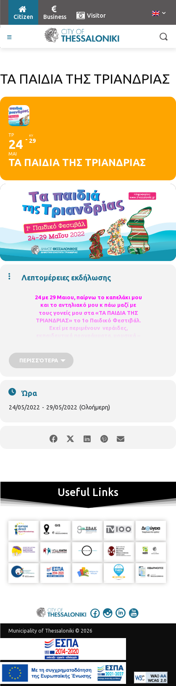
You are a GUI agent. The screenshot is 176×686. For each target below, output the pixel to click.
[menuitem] (159, 14)
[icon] (95, 618)
